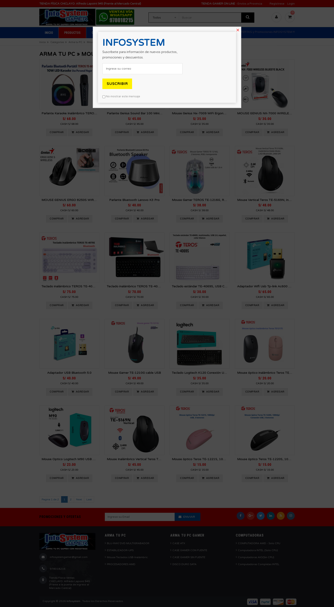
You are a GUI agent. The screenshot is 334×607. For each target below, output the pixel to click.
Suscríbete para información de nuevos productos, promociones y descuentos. (139, 54)
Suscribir (117, 84)
